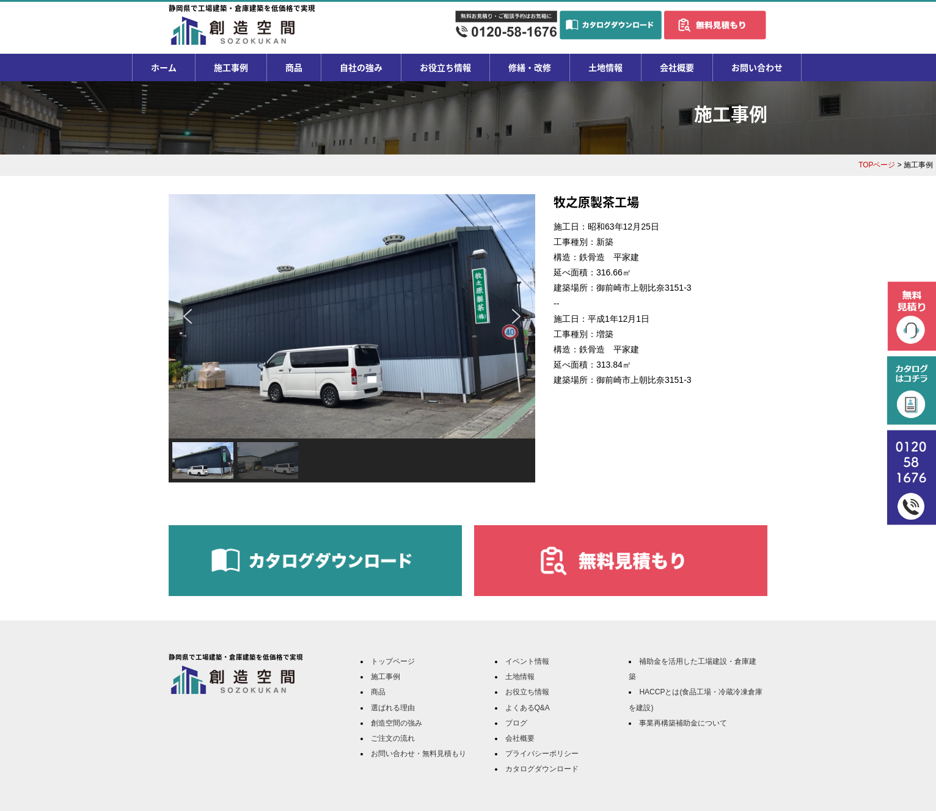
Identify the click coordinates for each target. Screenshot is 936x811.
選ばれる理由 (393, 708)
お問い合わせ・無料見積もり (418, 753)
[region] (352, 338)
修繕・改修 (529, 67)
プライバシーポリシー (542, 753)
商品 (293, 67)
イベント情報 (527, 661)
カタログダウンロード (542, 769)
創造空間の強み (396, 723)
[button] (187, 316)
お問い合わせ (757, 67)
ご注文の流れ (393, 738)
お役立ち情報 (445, 67)
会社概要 (677, 67)
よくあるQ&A (527, 708)
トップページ (393, 661)
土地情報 (605, 67)
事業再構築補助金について (683, 723)
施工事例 (231, 67)
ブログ (516, 723)
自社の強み (361, 67)
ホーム (164, 67)
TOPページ (876, 165)
